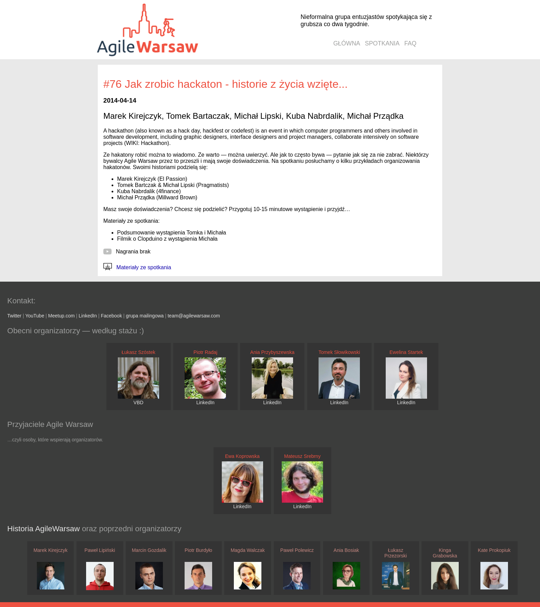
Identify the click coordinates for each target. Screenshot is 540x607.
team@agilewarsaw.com (194, 315)
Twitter (14, 315)
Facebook (111, 315)
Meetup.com (61, 315)
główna (346, 43)
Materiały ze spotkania (137, 267)
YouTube (34, 315)
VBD (139, 402)
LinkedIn (88, 315)
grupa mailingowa (145, 315)
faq (410, 43)
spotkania (382, 43)
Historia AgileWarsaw (44, 528)
